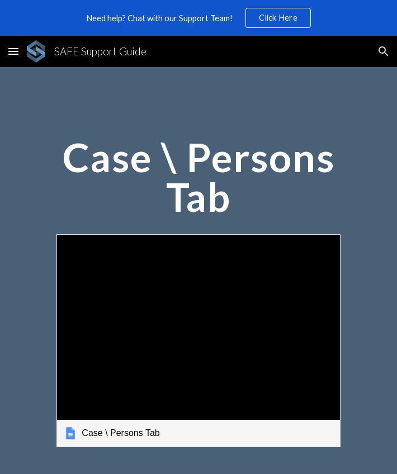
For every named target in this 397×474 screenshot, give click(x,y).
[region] (198, 18)
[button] (13, 51)
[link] (198, 340)
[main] (198, 182)
